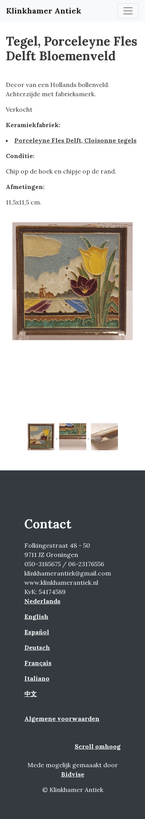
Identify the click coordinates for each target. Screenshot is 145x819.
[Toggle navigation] (128, 11)
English (36, 616)
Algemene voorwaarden (61, 718)
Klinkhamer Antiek (43, 10)
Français (37, 663)
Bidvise (72, 774)
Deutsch (37, 647)
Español (36, 632)
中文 (30, 694)
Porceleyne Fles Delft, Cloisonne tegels (75, 140)
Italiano (36, 678)
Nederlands (42, 601)
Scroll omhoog (98, 746)
